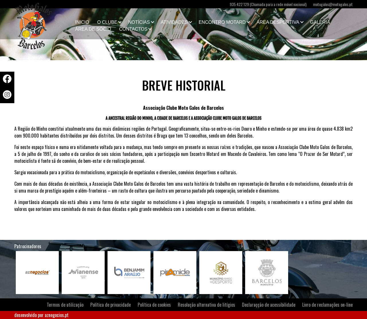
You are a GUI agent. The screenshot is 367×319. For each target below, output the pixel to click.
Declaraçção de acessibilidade (268, 304)
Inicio (82, 22)
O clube (107, 22)
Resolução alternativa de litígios (206, 304)
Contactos (133, 29)
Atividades (174, 22)
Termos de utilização (65, 304)
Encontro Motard (222, 22)
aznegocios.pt (57, 315)
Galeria (320, 22)
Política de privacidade (110, 304)
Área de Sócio (93, 29)
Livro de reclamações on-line (327, 304)
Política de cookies (154, 304)
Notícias (139, 22)
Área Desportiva (278, 22)
